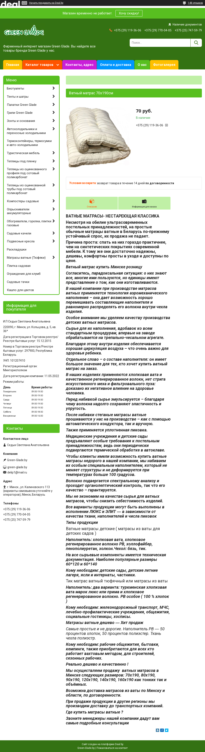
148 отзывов (195, 2)
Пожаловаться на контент (112, 748)
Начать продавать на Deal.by (46, 2)
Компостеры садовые (23, 201)
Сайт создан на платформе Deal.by (102, 744)
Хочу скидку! (129, 13)
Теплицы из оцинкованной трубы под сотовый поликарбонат (26, 189)
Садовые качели (19, 233)
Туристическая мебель (23, 153)
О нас (142, 65)
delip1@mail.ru (17, 472)
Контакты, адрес (79, 65)
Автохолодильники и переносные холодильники (26, 131)
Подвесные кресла (21, 241)
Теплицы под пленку (21, 161)
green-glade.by (17, 467)
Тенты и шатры (17, 96)
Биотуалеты (15, 88)
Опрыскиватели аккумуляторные (19, 211)
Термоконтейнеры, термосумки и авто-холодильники (29, 143)
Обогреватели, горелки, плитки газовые (29, 223)
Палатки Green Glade (22, 105)
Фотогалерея (164, 65)
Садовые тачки (18, 282)
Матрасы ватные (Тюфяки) (26, 258)
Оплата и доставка (115, 65)
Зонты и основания (21, 121)
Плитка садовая (19, 266)
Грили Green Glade (20, 113)
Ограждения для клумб (24, 274)
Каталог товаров (39, 65)
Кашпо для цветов (20, 290)
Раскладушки (16, 249)
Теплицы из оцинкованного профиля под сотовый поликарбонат (27, 173)
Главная (12, 65)
